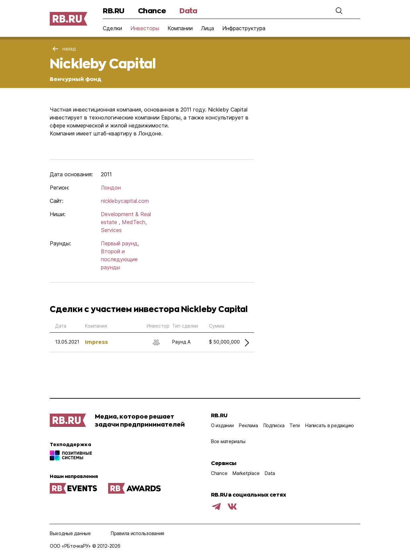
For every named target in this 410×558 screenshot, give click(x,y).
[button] (339, 10)
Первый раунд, (120, 243)
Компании (180, 28)
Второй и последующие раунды (119, 259)
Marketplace (246, 473)
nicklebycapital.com (125, 201)
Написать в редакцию (329, 425)
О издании (222, 425)
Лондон (111, 187)
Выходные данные (70, 533)
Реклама (248, 425)
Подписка (274, 425)
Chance (152, 10)
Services (111, 230)
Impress (96, 341)
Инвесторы (144, 28)
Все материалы (228, 441)
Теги (295, 425)
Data (188, 10)
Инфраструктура (243, 28)
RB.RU (113, 10)
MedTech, (134, 222)
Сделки (112, 28)
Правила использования (137, 533)
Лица (207, 28)
